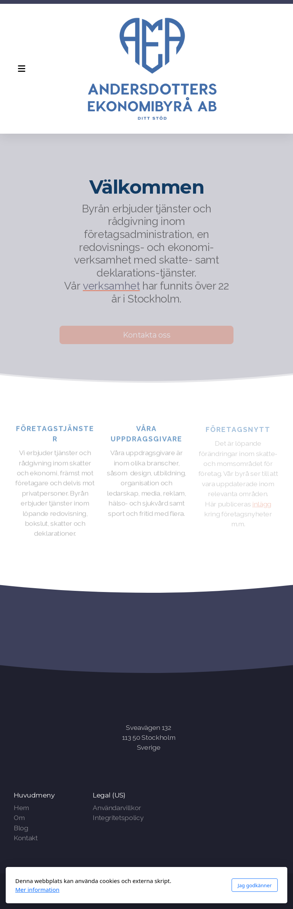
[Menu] (21, 68)
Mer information (37, 889)
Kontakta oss (147, 336)
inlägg (261, 505)
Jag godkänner (255, 885)
